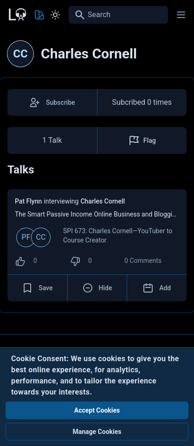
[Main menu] (181, 15)
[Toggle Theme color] (39, 15)
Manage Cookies (96, 431)
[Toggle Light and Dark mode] (55, 15)
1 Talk (52, 140)
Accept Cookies (97, 410)
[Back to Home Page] (16, 13)
